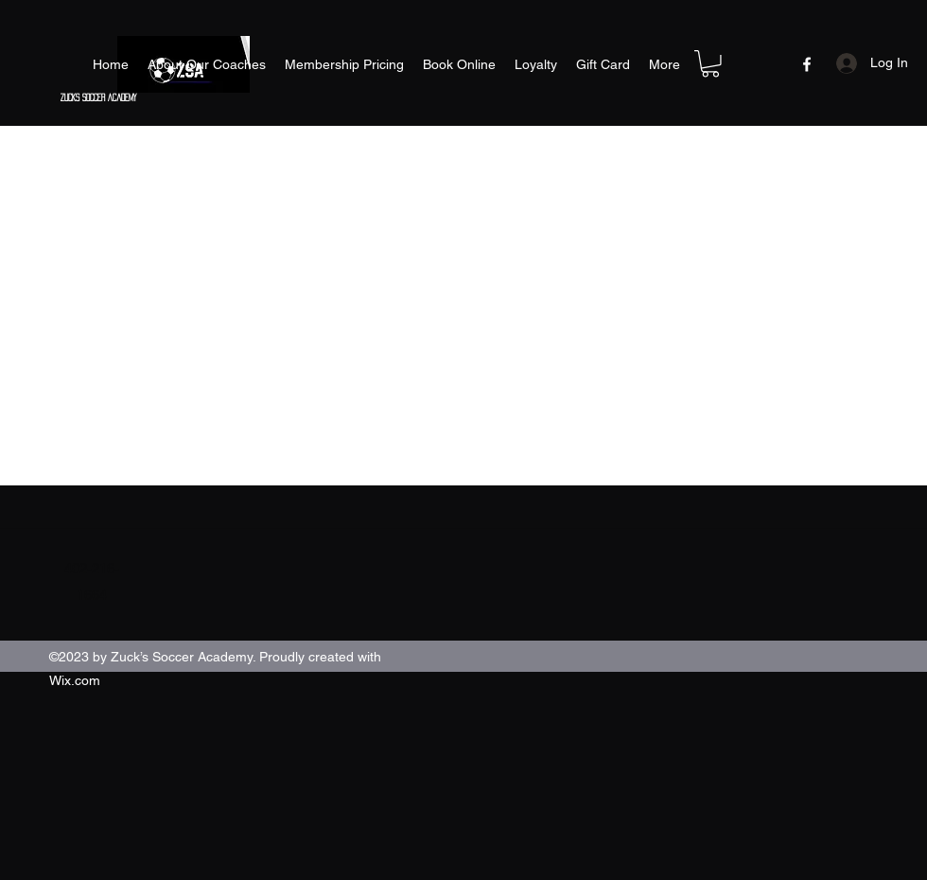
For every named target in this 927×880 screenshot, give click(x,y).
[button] (710, 64)
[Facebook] (806, 64)
